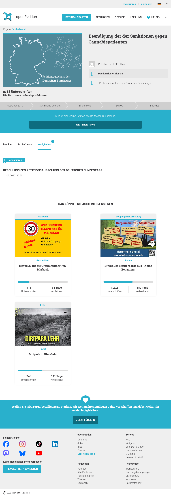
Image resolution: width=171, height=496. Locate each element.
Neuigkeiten (44, 143)
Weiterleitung (85, 124)
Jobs (80, 443)
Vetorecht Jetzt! (134, 457)
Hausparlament (134, 450)
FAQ (128, 439)
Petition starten (76, 17)
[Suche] (166, 17)
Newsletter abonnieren (22, 468)
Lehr (42, 305)
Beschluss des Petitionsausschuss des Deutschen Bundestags (52, 170)
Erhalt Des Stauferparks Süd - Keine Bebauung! (128, 267)
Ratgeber (82, 468)
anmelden (146, 4)
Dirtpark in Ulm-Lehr (43, 354)
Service (120, 17)
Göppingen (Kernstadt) (128, 216)
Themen (81, 479)
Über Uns (136, 17)
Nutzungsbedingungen (138, 472)
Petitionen (103, 17)
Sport (43, 349)
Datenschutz (132, 475)
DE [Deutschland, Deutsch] (161, 4)
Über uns (82, 439)
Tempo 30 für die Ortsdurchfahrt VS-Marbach (43, 267)
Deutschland (19, 29)
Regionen (82, 482)
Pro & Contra (24, 144)
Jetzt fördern (85, 419)
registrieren (129, 4)
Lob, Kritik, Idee (86, 453)
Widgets (130, 443)
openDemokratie (134, 446)
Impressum (132, 479)
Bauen (128, 260)
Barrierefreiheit (133, 482)
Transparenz (132, 468)
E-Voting (130, 453)
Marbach (43, 216)
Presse (81, 450)
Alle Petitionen (85, 472)
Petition (7, 144)
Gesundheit (42, 260)
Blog (79, 446)
